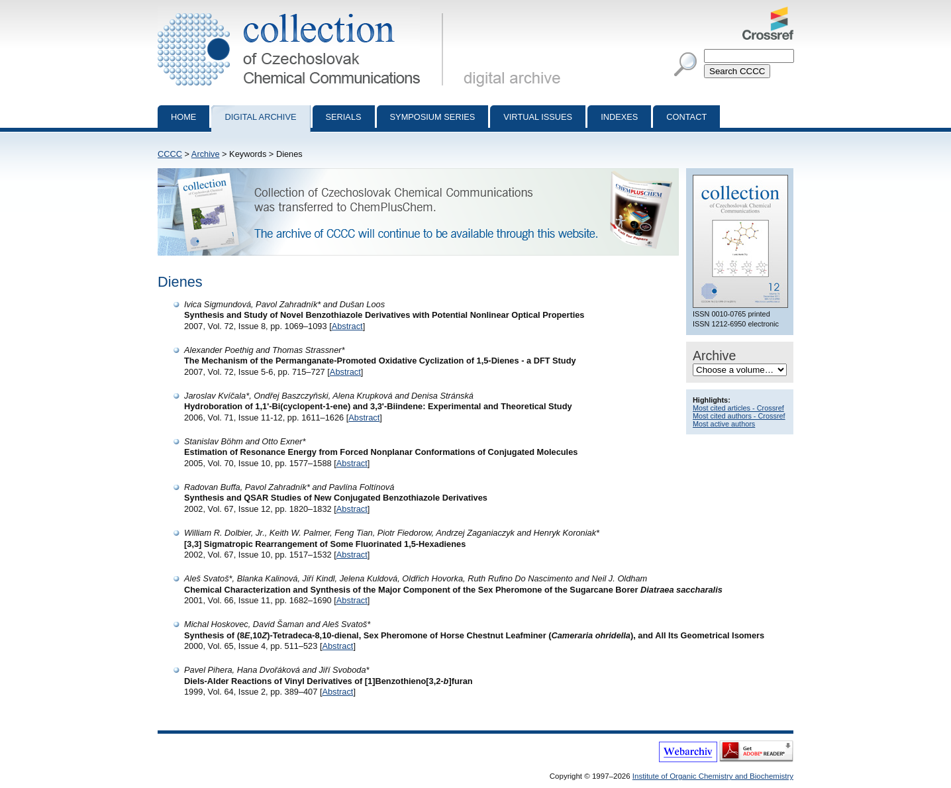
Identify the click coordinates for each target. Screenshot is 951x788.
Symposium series (433, 117)
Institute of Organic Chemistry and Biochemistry (712, 776)
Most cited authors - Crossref (739, 416)
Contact (686, 117)
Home (183, 117)
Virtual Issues (537, 117)
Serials (344, 117)
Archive (205, 154)
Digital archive (260, 117)
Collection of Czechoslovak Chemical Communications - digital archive (303, 12)
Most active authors (724, 424)
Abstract (347, 326)
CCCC (170, 154)
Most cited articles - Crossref (738, 408)
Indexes (619, 117)
